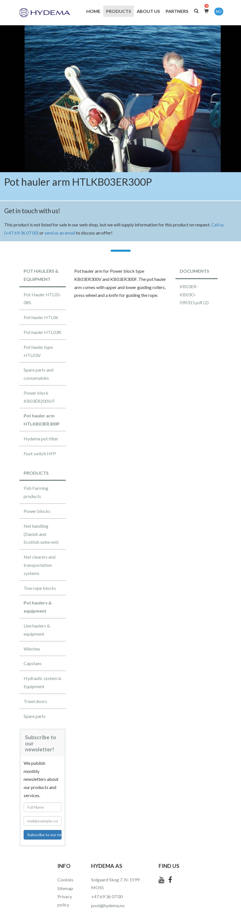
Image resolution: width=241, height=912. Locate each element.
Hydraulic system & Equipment (42, 682)
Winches (32, 648)
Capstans (33, 663)
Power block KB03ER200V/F (39, 397)
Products (118, 11)
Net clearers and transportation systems (39, 565)
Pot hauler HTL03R (42, 332)
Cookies (65, 879)
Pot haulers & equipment (38, 606)
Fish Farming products (36, 492)
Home (93, 11)
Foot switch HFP (40, 453)
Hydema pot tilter (41, 438)
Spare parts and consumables (38, 374)
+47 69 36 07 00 (107, 896)
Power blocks (37, 511)
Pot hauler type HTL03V (38, 351)
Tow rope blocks (40, 588)
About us (148, 11)
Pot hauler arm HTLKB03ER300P (42, 419)
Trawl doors (35, 701)
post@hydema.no (108, 905)
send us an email (59, 232)
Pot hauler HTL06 (41, 317)
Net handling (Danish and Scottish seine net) (41, 534)
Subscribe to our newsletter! (44, 834)
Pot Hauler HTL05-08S (42, 298)
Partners (177, 11)
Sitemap (65, 888)
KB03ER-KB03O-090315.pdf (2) (194, 294)
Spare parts (35, 716)
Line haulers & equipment (37, 629)
